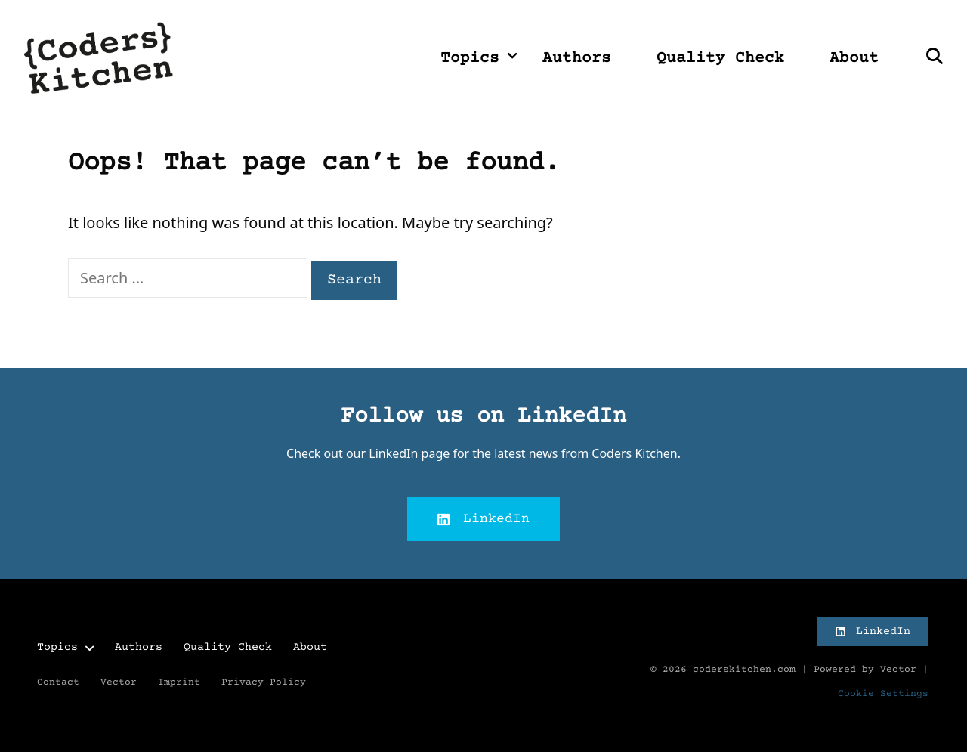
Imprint (179, 682)
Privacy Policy (263, 682)
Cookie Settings (883, 694)
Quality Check (720, 58)
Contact (58, 682)
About (854, 58)
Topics (480, 59)
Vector (118, 682)
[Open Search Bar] (934, 59)
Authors (576, 58)
